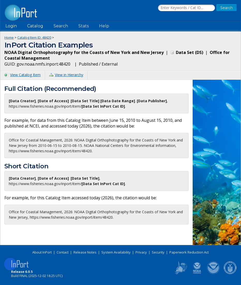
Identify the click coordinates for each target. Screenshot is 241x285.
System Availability (116, 252)
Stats (83, 25)
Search (61, 25)
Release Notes (84, 252)
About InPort (42, 252)
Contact (63, 252)
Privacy (141, 252)
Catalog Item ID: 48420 (34, 37)
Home (9, 37)
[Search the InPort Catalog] (186, 8)
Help (104, 25)
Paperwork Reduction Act (189, 252)
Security (158, 252)
